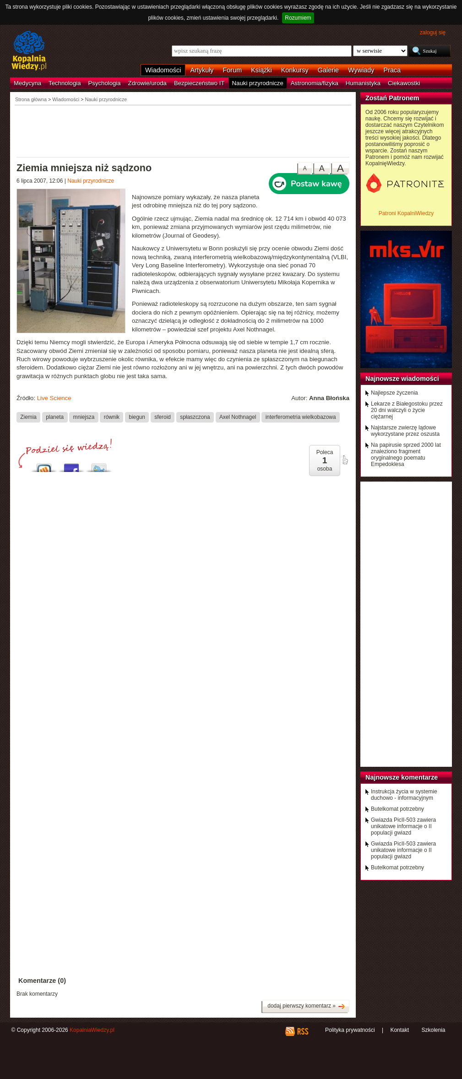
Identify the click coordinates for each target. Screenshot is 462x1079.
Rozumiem (298, 18)
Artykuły (201, 70)
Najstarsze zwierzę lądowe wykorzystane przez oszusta (405, 430)
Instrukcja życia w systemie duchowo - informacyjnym (404, 794)
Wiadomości (163, 70)
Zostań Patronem (392, 98)
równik (112, 417)
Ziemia (28, 417)
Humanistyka (363, 83)
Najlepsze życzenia (394, 393)
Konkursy (295, 70)
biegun (137, 417)
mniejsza (84, 417)
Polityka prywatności (350, 1030)
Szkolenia (433, 1030)
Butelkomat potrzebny (397, 809)
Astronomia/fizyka (314, 83)
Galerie (328, 70)
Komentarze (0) (42, 980)
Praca (392, 70)
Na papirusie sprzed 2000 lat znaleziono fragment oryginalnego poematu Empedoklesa (406, 454)
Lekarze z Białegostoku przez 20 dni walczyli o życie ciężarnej (407, 410)
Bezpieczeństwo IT (199, 83)
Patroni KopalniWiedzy (406, 213)
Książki (261, 70)
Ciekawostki (404, 83)
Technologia (65, 83)
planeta (55, 417)
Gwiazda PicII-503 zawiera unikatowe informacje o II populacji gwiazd (403, 826)
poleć (345, 460)
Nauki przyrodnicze (257, 83)
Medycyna (27, 83)
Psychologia (104, 83)
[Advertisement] (183, 130)
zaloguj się (433, 32)
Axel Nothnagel (237, 417)
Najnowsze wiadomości (402, 378)
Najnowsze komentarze (401, 777)
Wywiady (361, 70)
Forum (232, 70)
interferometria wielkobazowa (301, 417)
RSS (302, 1031)
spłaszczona (195, 417)
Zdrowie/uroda (147, 83)
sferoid (162, 417)
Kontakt (399, 1030)
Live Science (54, 398)
